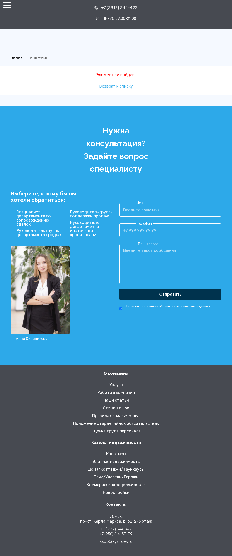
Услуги (116, 385)
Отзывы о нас (116, 408)
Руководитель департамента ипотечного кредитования (84, 228)
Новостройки (116, 492)
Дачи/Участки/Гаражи (116, 477)
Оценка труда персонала (116, 431)
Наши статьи (116, 400)
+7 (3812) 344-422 (119, 7)
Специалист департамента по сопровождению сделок (33, 218)
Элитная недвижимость (116, 461)
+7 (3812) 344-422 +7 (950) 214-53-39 (116, 531)
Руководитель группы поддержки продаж (91, 214)
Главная (16, 58)
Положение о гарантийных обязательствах (116, 423)
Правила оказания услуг (116, 415)
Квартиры (116, 454)
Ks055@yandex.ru (116, 541)
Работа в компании (116, 392)
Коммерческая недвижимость (116, 484)
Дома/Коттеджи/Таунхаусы (116, 469)
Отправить (170, 294)
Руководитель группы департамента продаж (38, 233)
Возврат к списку (116, 86)
